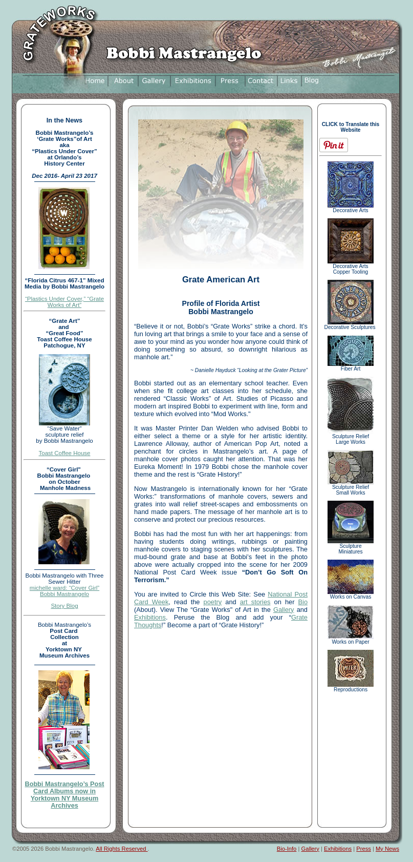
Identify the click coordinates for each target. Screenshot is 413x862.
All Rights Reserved (121, 849)
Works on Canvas (351, 594)
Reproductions (351, 687)
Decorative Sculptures (350, 325)
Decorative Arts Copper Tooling (351, 267)
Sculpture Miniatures (351, 547)
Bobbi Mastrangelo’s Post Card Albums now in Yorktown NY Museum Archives (64, 795)
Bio (303, 602)
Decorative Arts (351, 208)
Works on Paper (351, 639)
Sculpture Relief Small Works (351, 488)
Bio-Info (287, 849)
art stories (255, 602)
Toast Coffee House (65, 453)
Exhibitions (150, 617)
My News (387, 849)
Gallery (283, 609)
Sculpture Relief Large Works (351, 437)
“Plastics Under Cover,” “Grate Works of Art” (64, 302)
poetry (213, 602)
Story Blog (64, 606)
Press (363, 849)
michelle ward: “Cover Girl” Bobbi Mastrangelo (64, 591)
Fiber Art (351, 366)
